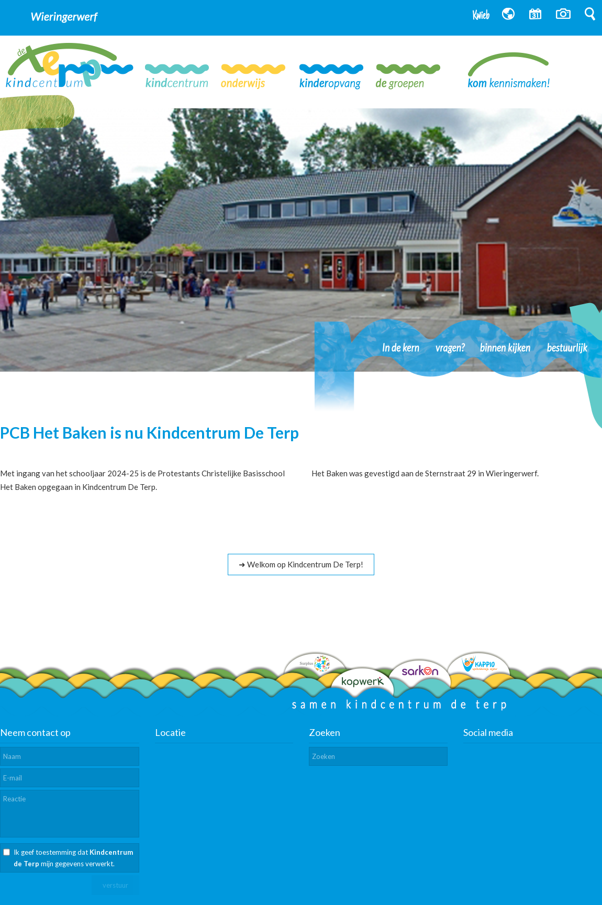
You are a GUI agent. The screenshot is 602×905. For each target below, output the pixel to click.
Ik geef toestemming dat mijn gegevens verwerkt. (73, 858)
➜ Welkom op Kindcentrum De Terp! (301, 564)
